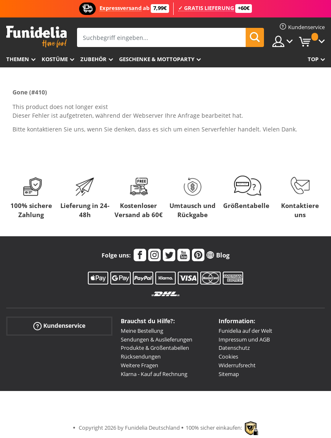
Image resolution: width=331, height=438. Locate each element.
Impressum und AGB (244, 339)
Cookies (228, 356)
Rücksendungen (141, 356)
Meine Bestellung (142, 330)
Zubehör (93, 59)
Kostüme (55, 59)
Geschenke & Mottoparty (156, 59)
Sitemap (229, 374)
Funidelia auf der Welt (245, 330)
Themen (17, 59)
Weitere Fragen (139, 365)
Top (313, 59)
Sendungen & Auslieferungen (156, 339)
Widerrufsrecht (237, 365)
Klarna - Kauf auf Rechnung (154, 374)
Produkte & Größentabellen (155, 347)
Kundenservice (59, 325)
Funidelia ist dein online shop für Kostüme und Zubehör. (36, 37)
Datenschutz (234, 347)
